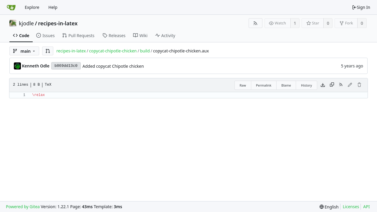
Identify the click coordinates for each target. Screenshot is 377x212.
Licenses (351, 206)
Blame (286, 85)
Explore (32, 7)
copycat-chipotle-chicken (113, 51)
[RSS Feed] (255, 23)
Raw (242, 85)
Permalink (263, 85)
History (306, 85)
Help (52, 7)
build (145, 51)
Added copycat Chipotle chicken (113, 66)
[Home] (11, 7)
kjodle (26, 23)
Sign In (361, 7)
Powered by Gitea (23, 206)
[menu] (329, 207)
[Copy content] (332, 85)
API (366, 206)
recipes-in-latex (57, 23)
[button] (47, 51)
